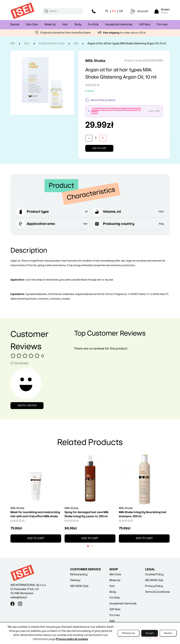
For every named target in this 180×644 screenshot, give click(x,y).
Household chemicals (118, 24)
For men (162, 24)
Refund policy (79, 574)
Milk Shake (96, 60)
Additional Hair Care (51, 43)
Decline (168, 633)
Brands (14, 24)
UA (121, 11)
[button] (88, 546)
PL (107, 11)
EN (114, 11)
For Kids (93, 24)
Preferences (128, 633)
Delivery (75, 580)
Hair (65, 24)
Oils (76, 43)
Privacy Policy (154, 586)
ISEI (12, 43)
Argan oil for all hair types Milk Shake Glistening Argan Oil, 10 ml (127, 43)
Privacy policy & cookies (72, 639)
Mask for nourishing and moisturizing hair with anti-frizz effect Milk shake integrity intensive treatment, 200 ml (35, 516)
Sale (112, 621)
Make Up (50, 24)
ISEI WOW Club (79, 586)
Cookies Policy (154, 574)
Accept (149, 633)
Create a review (27, 405)
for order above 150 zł (124, 32)
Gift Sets (144, 24)
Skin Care (32, 24)
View (152, 111)
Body (78, 24)
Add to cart (99, 148)
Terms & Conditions (157, 592)
